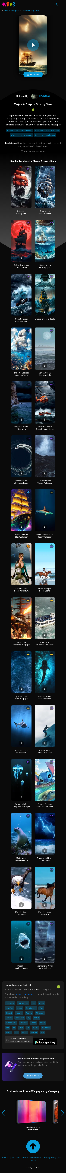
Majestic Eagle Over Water (21, 913)
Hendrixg (40, 96)
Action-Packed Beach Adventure (21, 589)
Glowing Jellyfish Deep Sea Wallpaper (21, 805)
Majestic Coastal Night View (21, 427)
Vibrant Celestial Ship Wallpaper (21, 535)
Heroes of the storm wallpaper (19, 130)
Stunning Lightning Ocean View (44, 859)
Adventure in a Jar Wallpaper (45, 266)
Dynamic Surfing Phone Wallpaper (44, 751)
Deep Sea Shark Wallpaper (21, 967)
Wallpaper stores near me (21, 135)
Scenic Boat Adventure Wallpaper (44, 643)
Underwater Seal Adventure (21, 859)
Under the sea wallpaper (45, 135)
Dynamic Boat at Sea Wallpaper (21, 481)
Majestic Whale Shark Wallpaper (44, 697)
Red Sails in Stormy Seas (21, 212)
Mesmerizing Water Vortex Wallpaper (44, 967)
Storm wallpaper (31, 10)
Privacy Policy (50, 1157)
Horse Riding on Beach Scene (44, 589)
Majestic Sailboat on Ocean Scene (21, 374)
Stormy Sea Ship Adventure (44, 212)
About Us (15, 1157)
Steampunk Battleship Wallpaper (21, 643)
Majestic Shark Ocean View (21, 751)
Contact (5, 1157)
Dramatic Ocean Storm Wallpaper (21, 320)
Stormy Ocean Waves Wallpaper (44, 481)
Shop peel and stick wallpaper (47, 130)
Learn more (33, 1075)
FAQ (60, 1157)
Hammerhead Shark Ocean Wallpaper (44, 535)
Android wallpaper (24, 994)
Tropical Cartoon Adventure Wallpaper (44, 805)
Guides (33, 1160)
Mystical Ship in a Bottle (45, 319)
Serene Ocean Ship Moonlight (44, 374)
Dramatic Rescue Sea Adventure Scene (45, 427)
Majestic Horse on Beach (44, 913)
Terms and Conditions (32, 1157)
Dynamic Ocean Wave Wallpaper (21, 697)
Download (33, 74)
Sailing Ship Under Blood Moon (21, 266)
